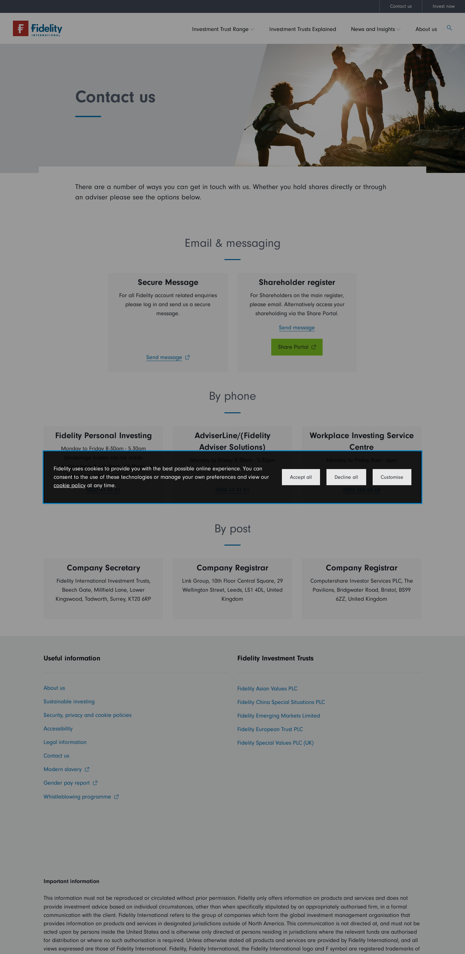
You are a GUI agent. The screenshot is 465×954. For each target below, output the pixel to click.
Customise (392, 477)
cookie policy (70, 485)
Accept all (301, 477)
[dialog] (232, 477)
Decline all (346, 477)
